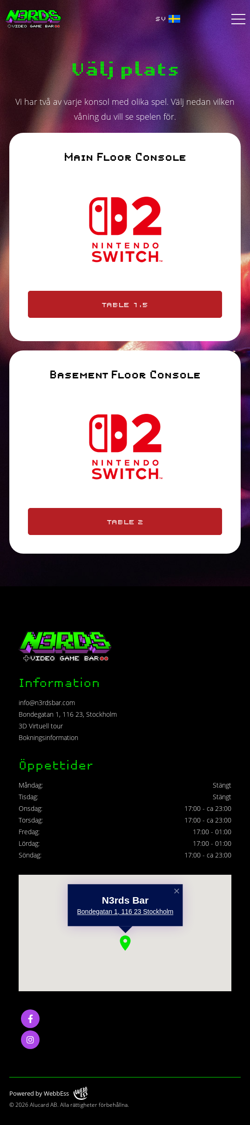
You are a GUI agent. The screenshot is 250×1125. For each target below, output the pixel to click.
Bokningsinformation (48, 737)
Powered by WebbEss (48, 1093)
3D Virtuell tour (41, 725)
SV (167, 18)
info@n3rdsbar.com (47, 702)
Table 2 (125, 521)
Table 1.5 (125, 304)
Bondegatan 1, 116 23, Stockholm (68, 714)
